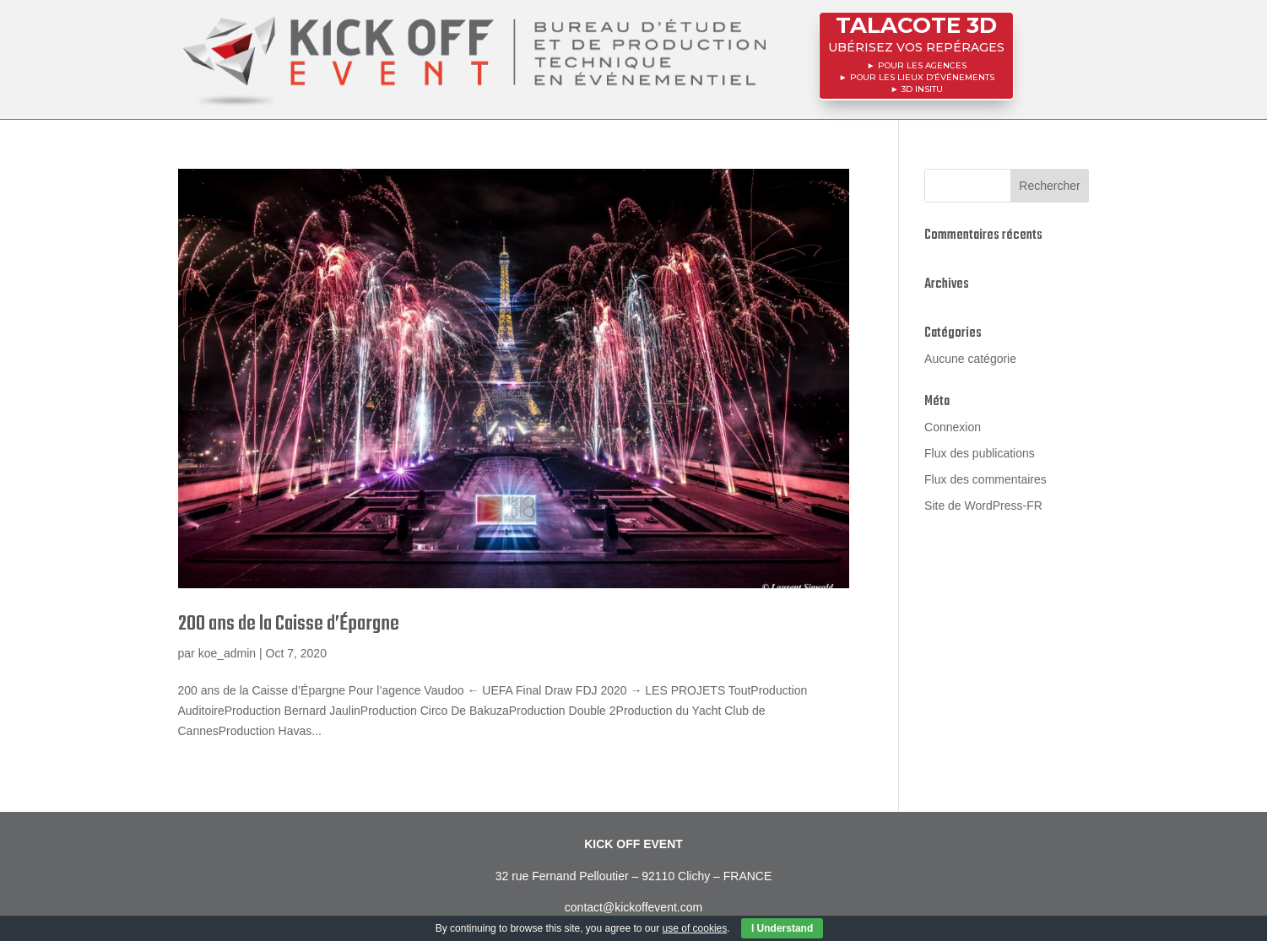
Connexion (952, 427)
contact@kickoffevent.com (633, 907)
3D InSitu (921, 84)
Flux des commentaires (985, 479)
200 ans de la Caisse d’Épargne (288, 624)
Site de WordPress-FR (983, 505)
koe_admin (227, 653)
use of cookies (695, 928)
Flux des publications (979, 453)
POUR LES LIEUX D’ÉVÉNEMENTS (921, 74)
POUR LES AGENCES (921, 63)
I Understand (782, 928)
